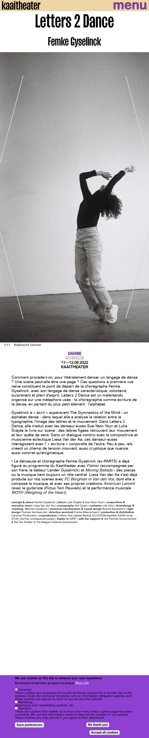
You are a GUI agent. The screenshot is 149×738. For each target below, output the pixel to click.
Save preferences (29, 725)
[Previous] (6, 197)
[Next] (143, 197)
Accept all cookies (104, 732)
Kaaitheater (74, 367)
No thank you (97, 724)
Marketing (25, 702)
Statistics (24, 708)
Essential (24, 690)
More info (82, 682)
